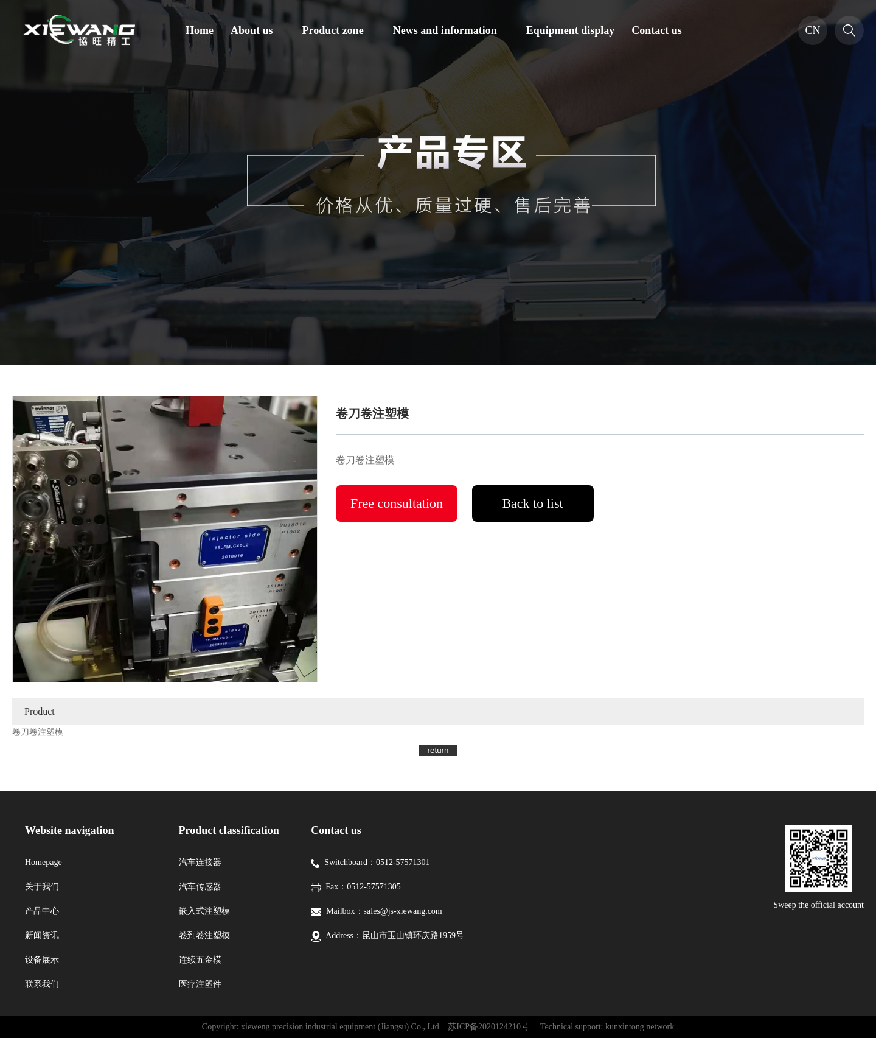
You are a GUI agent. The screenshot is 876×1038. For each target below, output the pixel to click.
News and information (445, 30)
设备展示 (42, 959)
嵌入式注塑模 (204, 911)
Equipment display (570, 30)
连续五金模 (200, 959)
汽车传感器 (200, 886)
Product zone (333, 30)
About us (252, 30)
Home (200, 30)
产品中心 (42, 911)
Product (39, 711)
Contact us (656, 30)
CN (812, 30)
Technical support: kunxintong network (607, 1026)
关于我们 (42, 886)
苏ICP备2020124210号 (488, 1026)
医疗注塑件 (200, 984)
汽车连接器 (200, 862)
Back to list (532, 503)
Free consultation (396, 503)
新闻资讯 (42, 935)
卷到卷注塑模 (204, 935)
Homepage (43, 862)
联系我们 (42, 984)
